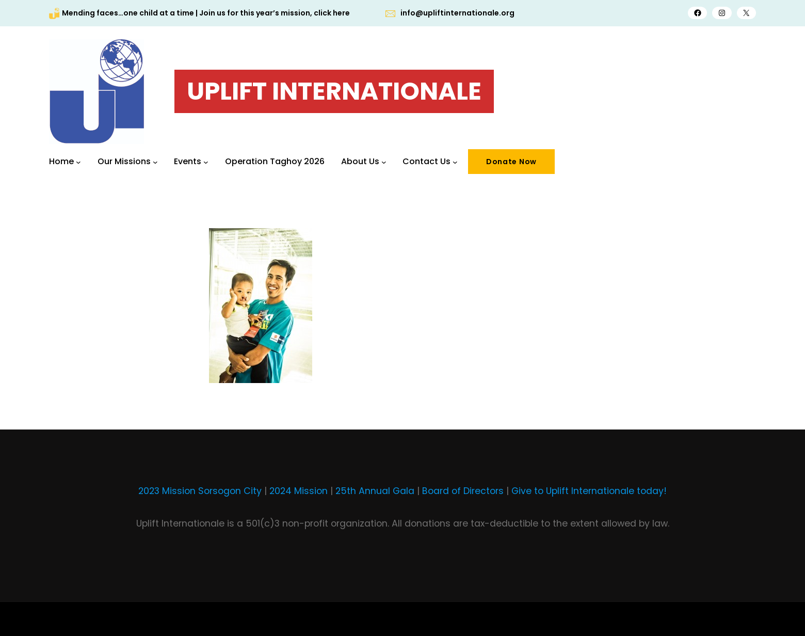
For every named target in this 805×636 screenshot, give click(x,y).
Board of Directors (463, 491)
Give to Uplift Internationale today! (589, 491)
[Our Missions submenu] (155, 161)
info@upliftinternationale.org (457, 13)
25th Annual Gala (374, 491)
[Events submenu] (205, 161)
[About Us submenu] (384, 161)
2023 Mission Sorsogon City (200, 491)
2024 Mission (298, 491)
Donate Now (511, 161)
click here (332, 13)
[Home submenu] (78, 161)
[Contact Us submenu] (455, 161)
